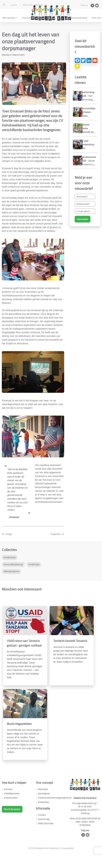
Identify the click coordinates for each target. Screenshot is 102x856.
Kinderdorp (10, 557)
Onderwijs (34, 564)
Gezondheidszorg (13, 564)
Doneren (8, 789)
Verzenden (82, 219)
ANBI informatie (46, 823)
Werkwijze (43, 789)
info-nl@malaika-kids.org (84, 803)
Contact (13, 5)
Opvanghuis (44, 793)
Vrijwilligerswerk (12, 793)
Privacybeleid (66, 848)
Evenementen (11, 798)
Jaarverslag (43, 819)
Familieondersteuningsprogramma (52, 798)
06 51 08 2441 (85, 806)
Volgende (57, 534)
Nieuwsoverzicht (78, 17)
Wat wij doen (9, 17)
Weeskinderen (11, 571)
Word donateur (12, 809)
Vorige (7, 534)
